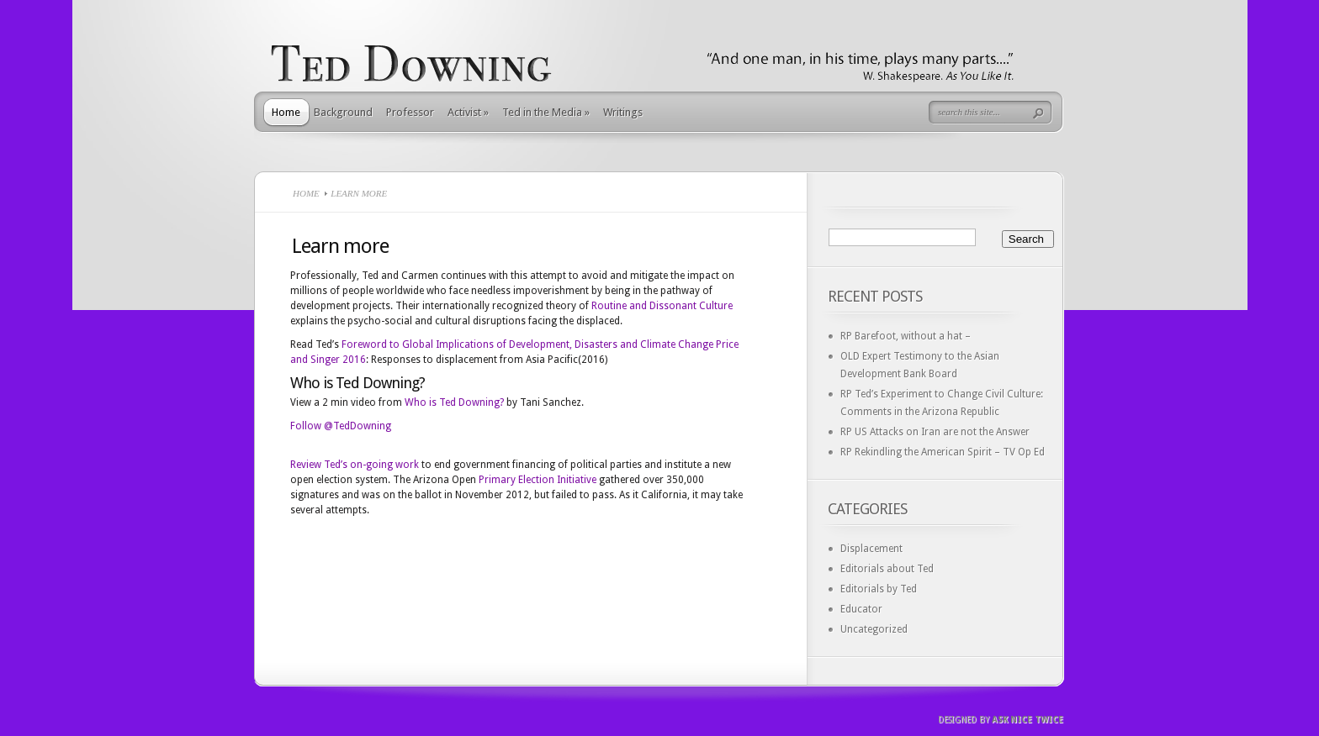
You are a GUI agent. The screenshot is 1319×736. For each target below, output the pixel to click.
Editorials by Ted (878, 589)
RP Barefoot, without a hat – (905, 336)
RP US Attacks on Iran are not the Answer (935, 432)
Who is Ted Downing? (454, 402)
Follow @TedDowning (340, 426)
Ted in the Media (546, 112)
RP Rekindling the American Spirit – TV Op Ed (942, 452)
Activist (468, 112)
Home (286, 112)
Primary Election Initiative (537, 480)
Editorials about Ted (887, 569)
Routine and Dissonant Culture (662, 306)
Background (343, 112)
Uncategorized (874, 629)
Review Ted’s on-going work (354, 465)
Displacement (871, 549)
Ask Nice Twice (1027, 719)
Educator (861, 609)
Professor (410, 112)
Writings (623, 112)
